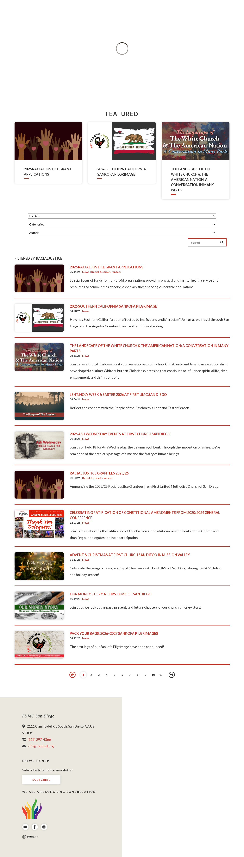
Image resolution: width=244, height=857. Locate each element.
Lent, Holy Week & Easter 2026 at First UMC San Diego (118, 394)
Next (172, 675)
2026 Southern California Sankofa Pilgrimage (113, 306)
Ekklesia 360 (30, 837)
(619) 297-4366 (39, 739)
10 (153, 674)
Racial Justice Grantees (106, 271)
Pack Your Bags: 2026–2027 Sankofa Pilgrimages (114, 633)
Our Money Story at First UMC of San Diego (111, 594)
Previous (72, 675)
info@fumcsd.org (41, 746)
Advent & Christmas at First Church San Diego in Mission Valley (130, 555)
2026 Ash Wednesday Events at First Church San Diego (120, 434)
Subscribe (41, 779)
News (85, 271)
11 (160, 674)
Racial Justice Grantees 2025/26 (99, 473)
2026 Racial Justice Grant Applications (106, 267)
